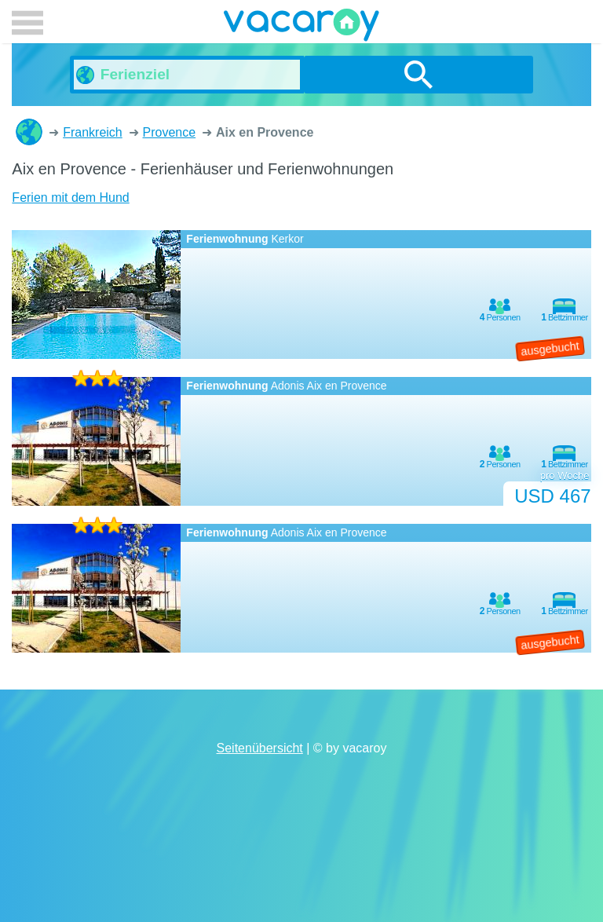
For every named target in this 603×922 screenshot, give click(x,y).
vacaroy (301, 27)
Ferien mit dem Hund (70, 197)
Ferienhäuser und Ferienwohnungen (29, 132)
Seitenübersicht (260, 748)
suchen (418, 74)
